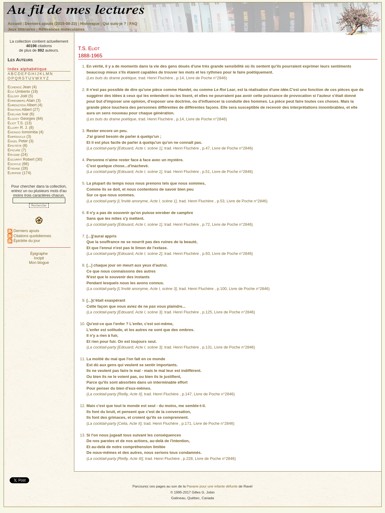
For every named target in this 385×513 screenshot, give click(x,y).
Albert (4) (25, 105)
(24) (18, 154)
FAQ (133, 23)
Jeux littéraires (21, 29)
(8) (17, 145)
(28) (18, 168)
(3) (19, 136)
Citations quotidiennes (29, 236)
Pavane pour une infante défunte (212, 486)
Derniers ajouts (23, 230)
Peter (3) (20, 141)
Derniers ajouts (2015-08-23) (51, 23)
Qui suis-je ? (114, 23)
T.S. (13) (20, 123)
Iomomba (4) (25, 132)
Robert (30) (25, 159)
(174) (19, 172)
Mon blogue (39, 262)
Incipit (39, 258)
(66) (18, 163)
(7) (17, 150)
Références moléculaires (61, 29)
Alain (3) (24, 100)
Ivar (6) (21, 114)
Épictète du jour (24, 240)
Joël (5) (20, 96)
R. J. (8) (21, 127)
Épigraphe (39, 253)
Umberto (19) (23, 91)
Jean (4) (22, 87)
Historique (89, 23)
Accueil (15, 23)
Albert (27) (23, 109)
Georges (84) (25, 118)
